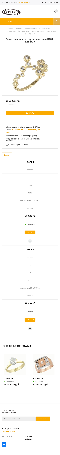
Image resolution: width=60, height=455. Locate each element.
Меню (10, 21)
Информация (29, 439)
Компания (28, 437)
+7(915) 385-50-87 (11, 2)
